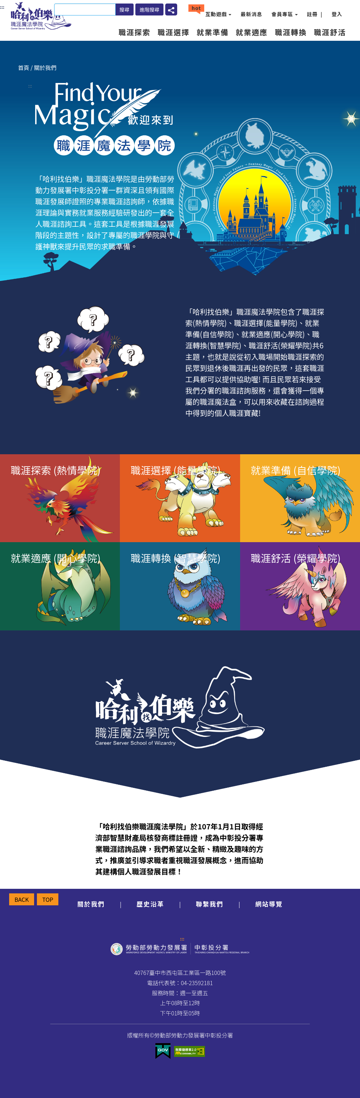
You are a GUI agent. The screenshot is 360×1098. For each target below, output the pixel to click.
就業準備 (213, 32)
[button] (171, 9)
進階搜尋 (149, 9)
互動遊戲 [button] (218, 14)
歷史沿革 (150, 903)
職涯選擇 (173, 32)
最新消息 (251, 14)
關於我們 (91, 903)
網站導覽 (269, 903)
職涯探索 (134, 32)
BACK (21, 899)
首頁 (23, 67)
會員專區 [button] (284, 14)
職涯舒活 (330, 32)
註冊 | (315, 14)
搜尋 (124, 9)
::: (30, 85)
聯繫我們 (209, 903)
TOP (47, 899)
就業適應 (252, 32)
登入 (337, 14)
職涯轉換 (291, 32)
